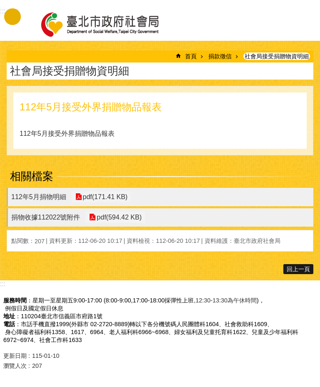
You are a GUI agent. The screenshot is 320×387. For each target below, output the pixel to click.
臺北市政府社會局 (109, 24)
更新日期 (15, 355)
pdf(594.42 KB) (118, 217)
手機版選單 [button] (12, 16)
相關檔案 (31, 176)
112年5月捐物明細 (38, 196)
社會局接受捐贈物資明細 (277, 56)
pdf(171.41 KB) (104, 196)
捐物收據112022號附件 (45, 217)
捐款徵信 (220, 56)
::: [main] (9, 47)
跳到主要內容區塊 (4, 4)
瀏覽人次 (15, 365)
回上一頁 (298, 269)
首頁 (191, 56)
